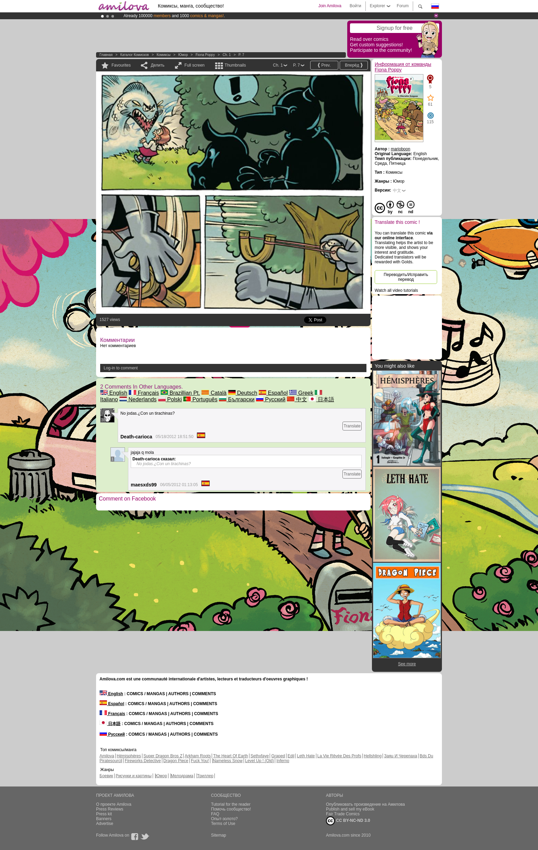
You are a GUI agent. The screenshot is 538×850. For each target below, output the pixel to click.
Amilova (107, 756)
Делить (157, 65)
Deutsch (242, 393)
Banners (104, 818)
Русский (270, 399)
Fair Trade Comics (343, 814)
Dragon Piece (175, 760)
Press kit (104, 814)
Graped (278, 756)
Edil (291, 756)
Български (237, 399)
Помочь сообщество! (231, 809)
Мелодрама (182, 775)
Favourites (121, 65)
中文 (297, 399)
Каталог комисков (134, 55)
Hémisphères (129, 756)
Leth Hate (306, 756)
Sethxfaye (259, 756)
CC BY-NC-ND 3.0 (348, 820)
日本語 (321, 399)
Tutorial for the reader (230, 804)
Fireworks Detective (143, 760)
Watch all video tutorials (396, 290)
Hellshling (373, 756)
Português (200, 399)
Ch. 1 (227, 55)
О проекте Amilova (113, 804)
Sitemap (218, 835)
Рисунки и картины (134, 775)
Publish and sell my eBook (350, 809)
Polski (170, 399)
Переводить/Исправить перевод (406, 277)
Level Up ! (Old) (259, 760)
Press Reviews (109, 809)
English (113, 393)
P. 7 (241, 55)
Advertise (104, 823)
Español (273, 393)
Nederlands (137, 399)
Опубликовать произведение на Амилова (365, 804)
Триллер (205, 775)
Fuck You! (200, 760)
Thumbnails (235, 65)
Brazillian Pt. (180, 393)
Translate (352, 426)
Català (213, 393)
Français (144, 393)
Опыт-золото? (224, 818)
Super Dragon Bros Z (162, 756)
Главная (106, 55)
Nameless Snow (228, 760)
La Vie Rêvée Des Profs (339, 756)
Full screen (195, 65)
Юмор (183, 55)
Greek (301, 393)
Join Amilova (329, 5)
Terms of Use (223, 823)
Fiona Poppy (205, 55)
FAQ (215, 814)
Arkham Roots (198, 756)
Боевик (106, 775)
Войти (355, 5)
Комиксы (163, 55)
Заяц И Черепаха (400, 756)
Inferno (283, 760)
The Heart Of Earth (230, 756)
